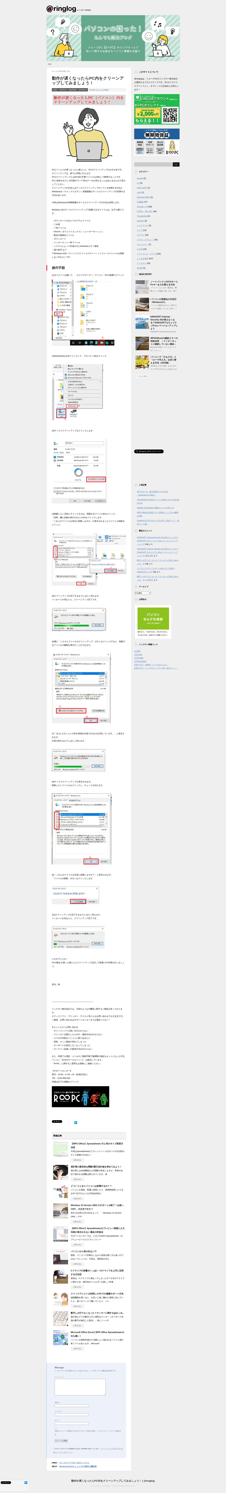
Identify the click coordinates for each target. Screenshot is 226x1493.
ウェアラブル (142, 225)
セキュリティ (142, 244)
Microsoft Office (143, 197)
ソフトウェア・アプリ (146, 254)
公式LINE (138, 654)
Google (140, 178)
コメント (59, 1377)
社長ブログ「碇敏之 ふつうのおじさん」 (151, 665)
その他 (140, 249)
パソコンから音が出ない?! (84, 1251)
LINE (139, 192)
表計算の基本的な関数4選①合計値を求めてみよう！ (96, 1167)
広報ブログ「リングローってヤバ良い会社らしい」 (156, 668)
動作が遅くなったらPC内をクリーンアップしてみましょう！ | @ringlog (113, 1480)
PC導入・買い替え (145, 211)
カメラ (140, 230)
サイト (57, 1420)
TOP (50, 64)
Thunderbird (142, 216)
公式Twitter (139, 658)
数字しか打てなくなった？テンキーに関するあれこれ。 (98, 1313)
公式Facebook (140, 661)
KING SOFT (142, 188)
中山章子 (149, 580)
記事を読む (77, 1160)
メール (58, 1411)
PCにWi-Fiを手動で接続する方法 (74, 1463)
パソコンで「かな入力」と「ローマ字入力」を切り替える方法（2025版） (163, 360)
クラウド (140, 235)
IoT (138, 183)
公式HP (137, 651)
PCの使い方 (93, 90)
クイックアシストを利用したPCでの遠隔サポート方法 (97, 1294)
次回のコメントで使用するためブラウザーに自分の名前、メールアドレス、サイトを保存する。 (88, 1433)
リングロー (141, 263)
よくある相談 (104, 90)
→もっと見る (142, 376)
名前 (57, 1402)
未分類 (140, 268)
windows (140, 221)
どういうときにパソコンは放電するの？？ (91, 1186)
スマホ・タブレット (145, 240)
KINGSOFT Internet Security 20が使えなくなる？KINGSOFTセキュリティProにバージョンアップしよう (164, 323)
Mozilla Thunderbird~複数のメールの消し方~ (156, 508)
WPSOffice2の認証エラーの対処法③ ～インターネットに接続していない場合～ (164, 341)
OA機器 (140, 202)
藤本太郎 (149, 556)
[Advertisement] (75, 413)
